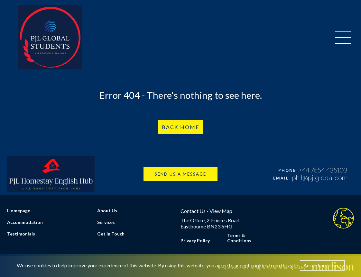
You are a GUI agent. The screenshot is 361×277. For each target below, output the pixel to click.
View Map (220, 211)
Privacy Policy (195, 240)
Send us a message (180, 174)
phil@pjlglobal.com (319, 178)
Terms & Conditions (239, 238)
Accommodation (25, 222)
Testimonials (21, 233)
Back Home (180, 127)
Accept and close (322, 265)
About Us (107, 210)
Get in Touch (111, 233)
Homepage (18, 210)
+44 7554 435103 (323, 170)
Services (106, 222)
